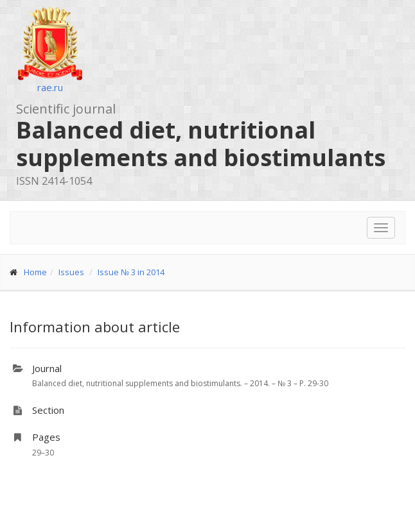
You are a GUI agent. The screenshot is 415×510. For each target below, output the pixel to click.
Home (35, 272)
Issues (71, 272)
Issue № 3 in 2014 (131, 272)
